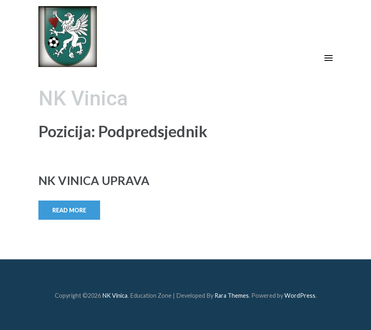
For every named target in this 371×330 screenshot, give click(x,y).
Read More (69, 210)
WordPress (299, 295)
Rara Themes (232, 295)
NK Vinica (83, 98)
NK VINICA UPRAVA (94, 180)
